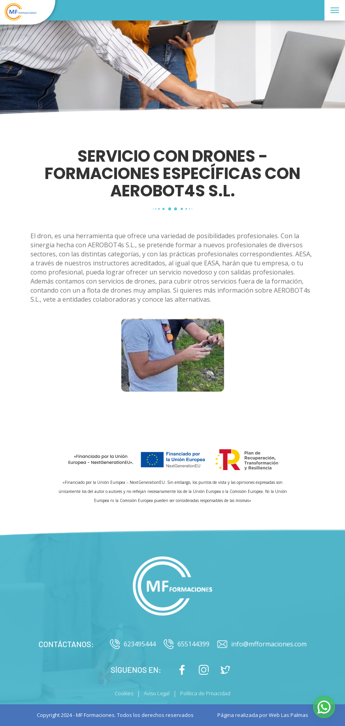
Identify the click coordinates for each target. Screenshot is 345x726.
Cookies (124, 693)
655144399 (186, 644)
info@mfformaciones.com (262, 644)
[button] (324, 707)
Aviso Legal (157, 693)
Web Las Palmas (288, 715)
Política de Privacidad (205, 693)
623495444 (133, 644)
